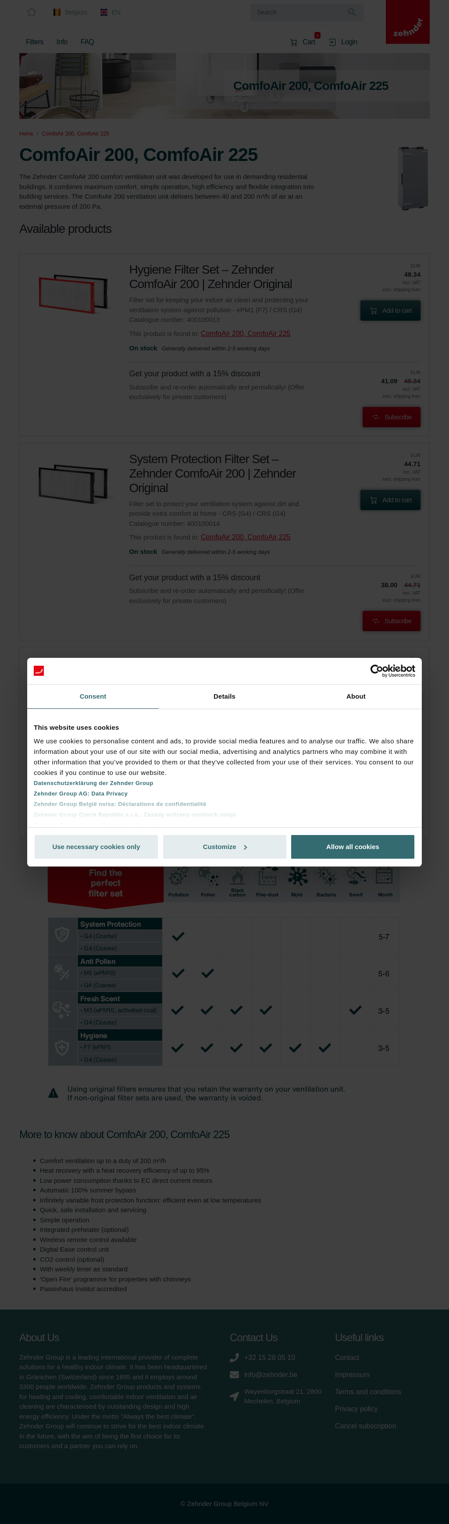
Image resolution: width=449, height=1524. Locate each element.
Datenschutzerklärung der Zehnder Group (93, 783)
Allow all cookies (352, 846)
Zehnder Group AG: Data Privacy (81, 793)
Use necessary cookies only (96, 846)
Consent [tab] (93, 696)
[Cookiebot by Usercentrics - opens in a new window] (377, 671)
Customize (225, 846)
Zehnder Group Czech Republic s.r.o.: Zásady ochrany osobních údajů (135, 814)
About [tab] (356, 696)
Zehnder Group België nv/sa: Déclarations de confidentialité (120, 804)
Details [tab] (224, 696)
